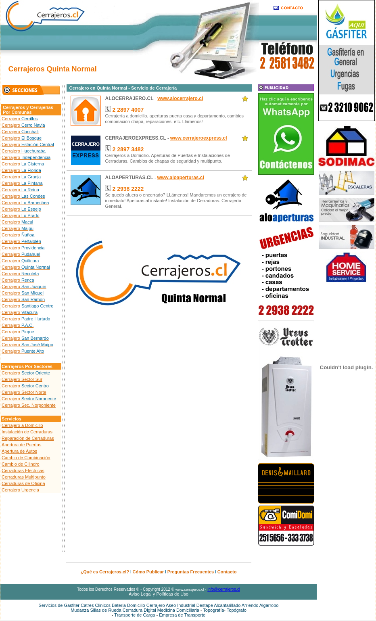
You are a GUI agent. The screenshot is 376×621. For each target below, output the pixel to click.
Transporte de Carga (135, 615)
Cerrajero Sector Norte (24, 392)
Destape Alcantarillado (218, 605)
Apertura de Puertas (21, 444)
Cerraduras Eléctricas (23, 470)
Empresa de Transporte (182, 615)
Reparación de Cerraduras (28, 438)
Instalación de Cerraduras (27, 431)
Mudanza (80, 610)
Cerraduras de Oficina (23, 483)
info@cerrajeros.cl (223, 589)
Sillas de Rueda (105, 610)
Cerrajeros (14, 107)
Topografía (213, 610)
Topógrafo (236, 610)
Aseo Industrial (180, 605)
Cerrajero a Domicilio (22, 425)
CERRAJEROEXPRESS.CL (135, 138)
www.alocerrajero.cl (180, 98)
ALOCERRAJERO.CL (129, 98)
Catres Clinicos (96, 605)
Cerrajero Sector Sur (22, 379)
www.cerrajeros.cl (189, 590)
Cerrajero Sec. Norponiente (29, 405)
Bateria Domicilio (129, 605)
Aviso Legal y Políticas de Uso (158, 594)
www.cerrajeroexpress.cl (198, 138)
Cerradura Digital (139, 610)
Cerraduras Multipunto (24, 477)
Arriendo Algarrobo (260, 605)
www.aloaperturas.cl (180, 177)
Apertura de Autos (19, 451)
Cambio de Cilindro (21, 464)
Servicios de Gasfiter (59, 605)
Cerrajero (20, 118)
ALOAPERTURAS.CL (129, 177)
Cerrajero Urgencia (20, 489)
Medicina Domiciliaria (179, 610)
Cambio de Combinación (26, 457)
